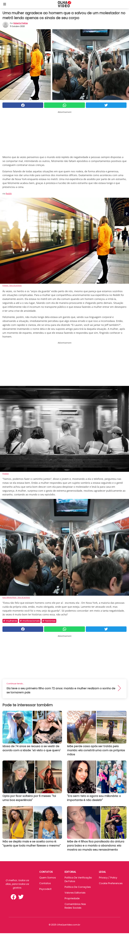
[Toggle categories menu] (4, 4)
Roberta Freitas (20, 23)
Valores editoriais (75, 892)
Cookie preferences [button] (111, 883)
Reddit (9, 193)
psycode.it (45, 889)
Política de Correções (78, 887)
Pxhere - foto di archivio (12, 285)
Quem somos (47, 877)
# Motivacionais (30, 620)
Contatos (45, 883)
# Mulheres (10, 620)
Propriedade (72, 898)
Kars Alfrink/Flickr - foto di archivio (16, 597)
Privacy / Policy (108, 877)
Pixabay (5, 473)
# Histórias (49, 620)
